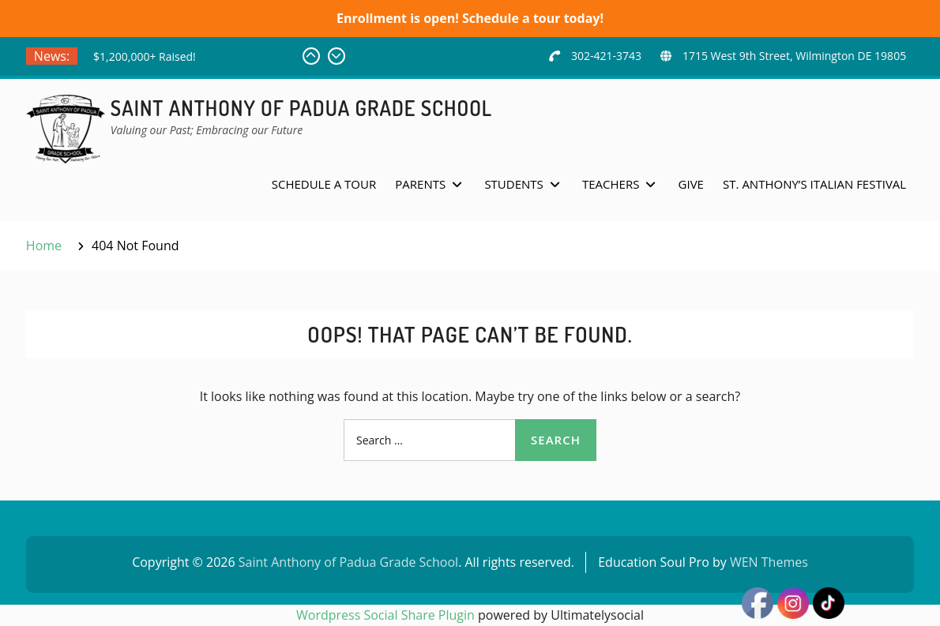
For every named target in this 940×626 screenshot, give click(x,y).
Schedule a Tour (324, 184)
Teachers (610, 184)
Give (691, 184)
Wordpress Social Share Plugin (387, 615)
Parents (420, 184)
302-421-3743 (606, 55)
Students (513, 184)
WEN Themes (769, 562)
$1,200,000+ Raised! (144, 56)
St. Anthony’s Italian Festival (814, 184)
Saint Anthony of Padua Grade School (301, 108)
